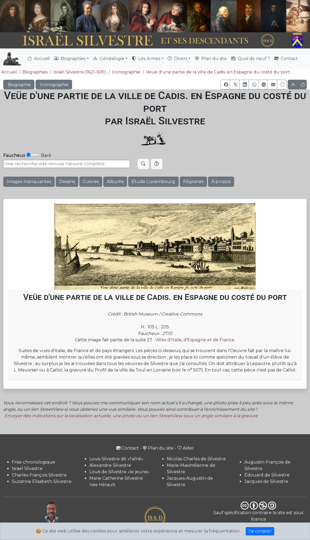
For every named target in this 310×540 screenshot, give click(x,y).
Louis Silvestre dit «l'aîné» (116, 458)
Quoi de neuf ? (250, 58)
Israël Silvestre (27, 468)
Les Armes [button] (146, 58)
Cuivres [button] (91, 181)
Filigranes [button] (193, 181)
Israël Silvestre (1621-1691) (79, 72)
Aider (185, 448)
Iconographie (126, 72)
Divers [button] (177, 58)
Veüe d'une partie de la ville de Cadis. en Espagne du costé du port (218, 72)
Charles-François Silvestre (39, 475)
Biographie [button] (19, 84)
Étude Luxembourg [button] (153, 181)
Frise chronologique (33, 462)
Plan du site (211, 58)
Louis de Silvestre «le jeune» (119, 471)
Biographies (35, 72)
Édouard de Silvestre (267, 475)
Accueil (38, 58)
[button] (225, 84)
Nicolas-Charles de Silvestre (196, 458)
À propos (221, 181)
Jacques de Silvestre (266, 481)
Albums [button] (115, 181)
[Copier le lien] (282, 84)
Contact (286, 58)
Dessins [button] (67, 181)
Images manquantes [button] (29, 181)
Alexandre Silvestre (110, 465)
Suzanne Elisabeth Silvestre (42, 481)
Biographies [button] (70, 58)
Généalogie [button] (108, 58)
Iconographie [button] (54, 84)
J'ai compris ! (260, 531)
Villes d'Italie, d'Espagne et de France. (195, 339)
